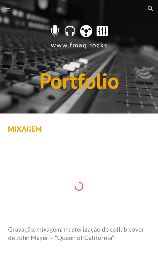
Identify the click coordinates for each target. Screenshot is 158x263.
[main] (79, 80)
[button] (7, 8)
